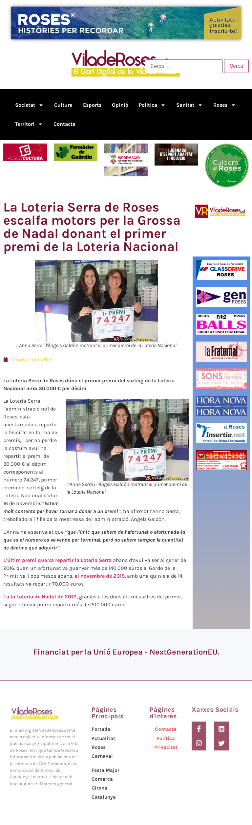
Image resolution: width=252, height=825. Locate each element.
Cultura (63, 105)
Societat (29, 105)
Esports (92, 105)
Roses (224, 105)
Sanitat (189, 105)
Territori (29, 124)
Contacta (64, 124)
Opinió (120, 105)
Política (152, 105)
